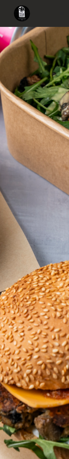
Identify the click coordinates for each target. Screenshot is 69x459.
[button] (62, 13)
